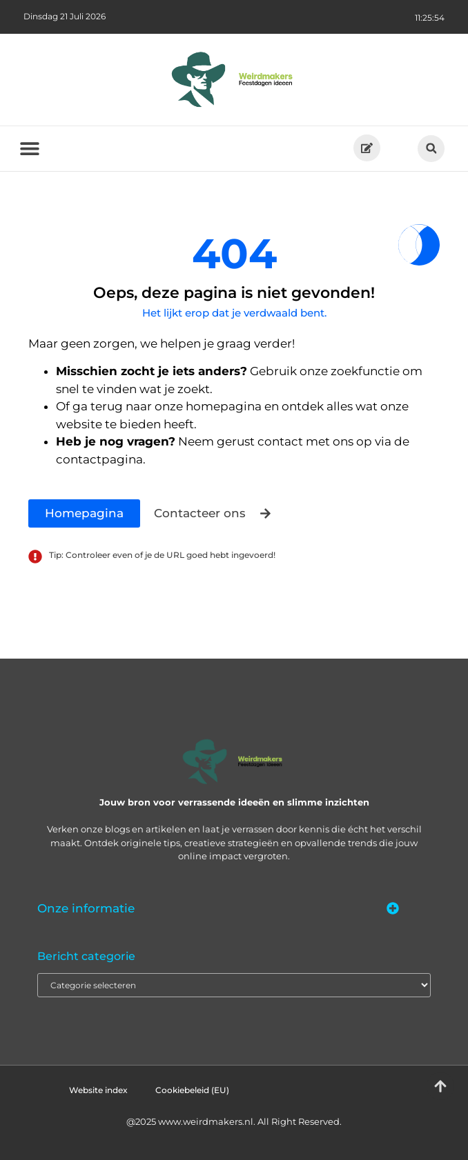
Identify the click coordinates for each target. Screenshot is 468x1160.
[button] (431, 148)
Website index (98, 1090)
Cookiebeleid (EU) (192, 1090)
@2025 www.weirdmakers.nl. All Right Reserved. (234, 1121)
